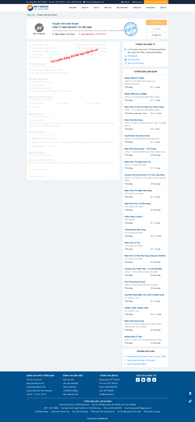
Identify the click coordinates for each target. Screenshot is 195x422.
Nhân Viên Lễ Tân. (132, 243)
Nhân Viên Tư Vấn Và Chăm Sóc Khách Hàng (144, 107)
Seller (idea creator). (133, 217)
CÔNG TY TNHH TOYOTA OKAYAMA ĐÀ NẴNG (143, 340)
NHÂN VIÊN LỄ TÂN (133, 337)
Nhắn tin (156, 35)
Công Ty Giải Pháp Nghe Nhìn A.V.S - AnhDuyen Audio (140, 82)
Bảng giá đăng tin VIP (35, 383)
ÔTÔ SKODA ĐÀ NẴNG (133, 233)
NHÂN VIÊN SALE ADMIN (135, 94)
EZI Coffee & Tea (131, 298)
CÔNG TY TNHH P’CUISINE (135, 165)
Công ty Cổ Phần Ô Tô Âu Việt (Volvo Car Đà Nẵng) (144, 179)
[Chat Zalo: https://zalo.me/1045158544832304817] (149, 380)
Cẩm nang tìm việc (70, 394)
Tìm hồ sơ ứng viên (34, 380)
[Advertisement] (73, 199)
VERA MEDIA (129, 220)
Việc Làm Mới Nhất (70, 383)
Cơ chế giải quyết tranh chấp (129, 412)
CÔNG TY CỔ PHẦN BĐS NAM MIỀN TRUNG (142, 97)
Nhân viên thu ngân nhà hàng (138, 190)
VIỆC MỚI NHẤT (122, 8)
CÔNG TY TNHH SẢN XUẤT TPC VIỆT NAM (72, 27)
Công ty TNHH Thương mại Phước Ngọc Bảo (144, 152)
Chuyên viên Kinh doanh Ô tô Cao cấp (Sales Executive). (145, 175)
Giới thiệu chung (41, 412)
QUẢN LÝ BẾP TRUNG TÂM (136, 308)
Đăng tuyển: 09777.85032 (109, 380)
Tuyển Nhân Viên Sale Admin (137, 136)
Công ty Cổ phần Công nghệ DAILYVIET (142, 139)
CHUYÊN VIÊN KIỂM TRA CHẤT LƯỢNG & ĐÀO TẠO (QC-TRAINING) (145, 295)
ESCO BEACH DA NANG (134, 194)
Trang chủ (31, 15)
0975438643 (133, 56)
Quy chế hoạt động (80, 412)
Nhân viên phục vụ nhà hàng (137, 203)
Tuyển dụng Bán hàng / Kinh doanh (141, 360)
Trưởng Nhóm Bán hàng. (135, 230)
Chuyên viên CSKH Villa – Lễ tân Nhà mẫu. (143, 269)
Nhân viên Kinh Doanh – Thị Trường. (140, 149)
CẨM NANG (150, 8)
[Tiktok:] (154, 380)
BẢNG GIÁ (137, 8)
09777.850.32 (43, 2)
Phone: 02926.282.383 (108, 387)
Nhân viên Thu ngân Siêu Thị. (137, 162)
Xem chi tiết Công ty (136, 63)
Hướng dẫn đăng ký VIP (36, 387)
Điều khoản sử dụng (152, 412)
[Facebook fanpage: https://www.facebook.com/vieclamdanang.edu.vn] (138, 380)
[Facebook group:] (143, 380)
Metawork (103, 419)
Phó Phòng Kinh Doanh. (135, 282)
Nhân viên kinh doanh (134, 321)
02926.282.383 (77, 2)
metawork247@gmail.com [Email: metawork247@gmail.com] (140, 408)
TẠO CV (96, 8)
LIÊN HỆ (163, 8)
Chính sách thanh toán (60, 412)
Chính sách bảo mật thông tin (103, 412)
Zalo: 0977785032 (106, 391)
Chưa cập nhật (134, 60)
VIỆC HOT (107, 8)
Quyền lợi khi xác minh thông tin (39, 391)
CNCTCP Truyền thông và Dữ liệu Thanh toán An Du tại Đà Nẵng (142, 325)
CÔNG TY (84, 8)
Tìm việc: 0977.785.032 (108, 383)
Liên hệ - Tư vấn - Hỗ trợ (36, 394)
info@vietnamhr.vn (106, 394)
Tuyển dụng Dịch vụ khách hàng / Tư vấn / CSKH (146, 357)
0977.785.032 (60, 2)
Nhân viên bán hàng (133, 120)
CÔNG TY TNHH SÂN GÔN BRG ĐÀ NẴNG (141, 272)
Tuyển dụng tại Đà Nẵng (136, 364)
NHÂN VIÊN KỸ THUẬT (134, 78)
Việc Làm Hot (68, 380)
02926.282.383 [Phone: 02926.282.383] (116, 408)
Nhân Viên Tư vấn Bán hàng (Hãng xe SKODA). (145, 256)
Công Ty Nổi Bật (69, 387)
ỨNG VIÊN (72, 8)
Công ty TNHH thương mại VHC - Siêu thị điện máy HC (145, 124)
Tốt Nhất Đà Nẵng (70, 391)
